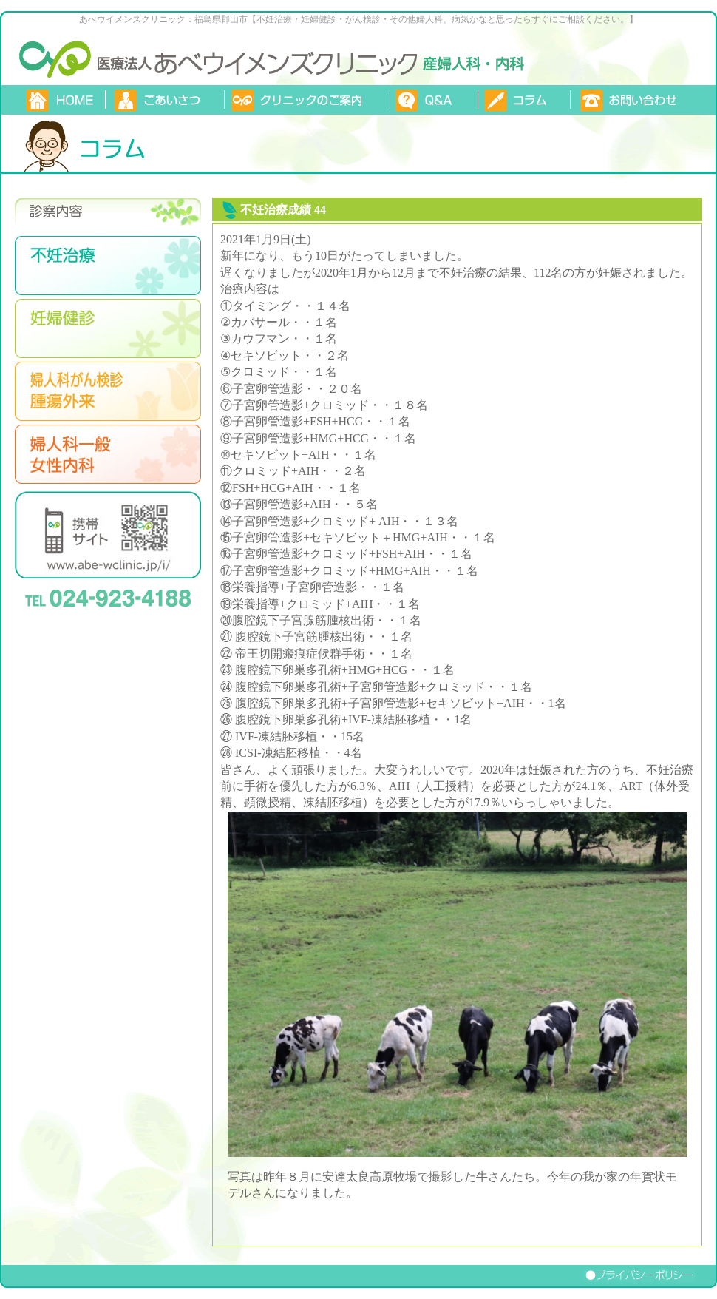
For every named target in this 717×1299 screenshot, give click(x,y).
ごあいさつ (164, 100)
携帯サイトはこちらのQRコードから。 (108, 534)
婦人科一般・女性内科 (108, 454)
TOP (60, 100)
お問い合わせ (637, 100)
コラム (524, 100)
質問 (434, 100)
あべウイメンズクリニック (55, 57)
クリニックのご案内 (307, 100)
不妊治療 (108, 265)
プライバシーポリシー (650, 1275)
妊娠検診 (108, 328)
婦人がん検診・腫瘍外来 (108, 391)
